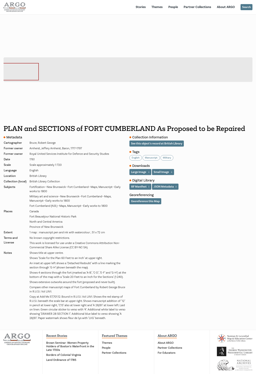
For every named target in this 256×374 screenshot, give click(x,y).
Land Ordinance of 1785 (61, 360)
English (136, 157)
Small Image (161, 172)
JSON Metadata (164, 186)
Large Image (139, 172)
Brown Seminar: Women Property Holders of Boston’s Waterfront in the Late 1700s (70, 346)
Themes (157, 7)
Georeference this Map (145, 201)
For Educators (166, 353)
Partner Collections (197, 7)
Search (246, 7)
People (173, 7)
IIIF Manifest (139, 186)
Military (167, 157)
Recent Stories (56, 336)
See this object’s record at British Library (156, 143)
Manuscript (151, 157)
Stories (141, 7)
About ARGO (226, 7)
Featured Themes (114, 336)
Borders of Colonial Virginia (63, 355)
